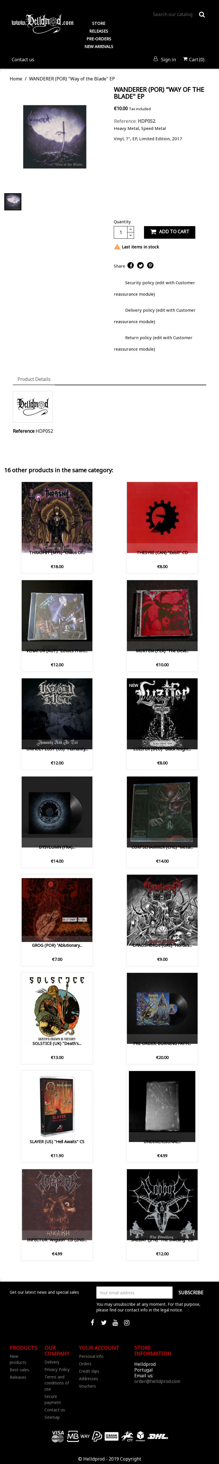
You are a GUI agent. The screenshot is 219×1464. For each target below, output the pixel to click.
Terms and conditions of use (56, 1383)
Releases (18, 1377)
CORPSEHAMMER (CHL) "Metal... (162, 847)
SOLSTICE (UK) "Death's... (57, 1043)
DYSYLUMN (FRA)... (57, 847)
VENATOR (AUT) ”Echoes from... (57, 650)
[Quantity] (120, 232)
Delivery (51, 1362)
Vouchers (87, 1386)
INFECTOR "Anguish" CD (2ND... (57, 1239)
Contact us (23, 59)
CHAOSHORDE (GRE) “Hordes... (162, 945)
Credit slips (89, 1371)
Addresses (88, 1378)
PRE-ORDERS (98, 39)
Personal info (91, 1356)
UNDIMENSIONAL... (162, 1141)
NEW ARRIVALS (98, 46)
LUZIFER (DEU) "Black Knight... (162, 749)
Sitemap (52, 1417)
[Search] (178, 14)
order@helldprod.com (157, 1381)
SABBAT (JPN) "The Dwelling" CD (162, 1239)
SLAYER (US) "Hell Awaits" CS (57, 1141)
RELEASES (98, 31)
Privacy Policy (57, 1369)
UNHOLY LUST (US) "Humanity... (57, 749)
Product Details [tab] (33, 379)
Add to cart (169, 231)
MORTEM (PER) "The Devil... (162, 650)
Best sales (19, 1369)
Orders (85, 1363)
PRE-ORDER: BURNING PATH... (162, 1043)
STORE (98, 23)
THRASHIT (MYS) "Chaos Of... (57, 552)
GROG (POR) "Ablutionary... (57, 945)
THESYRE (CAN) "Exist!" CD (162, 552)
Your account (99, 1347)
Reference (24, 431)
